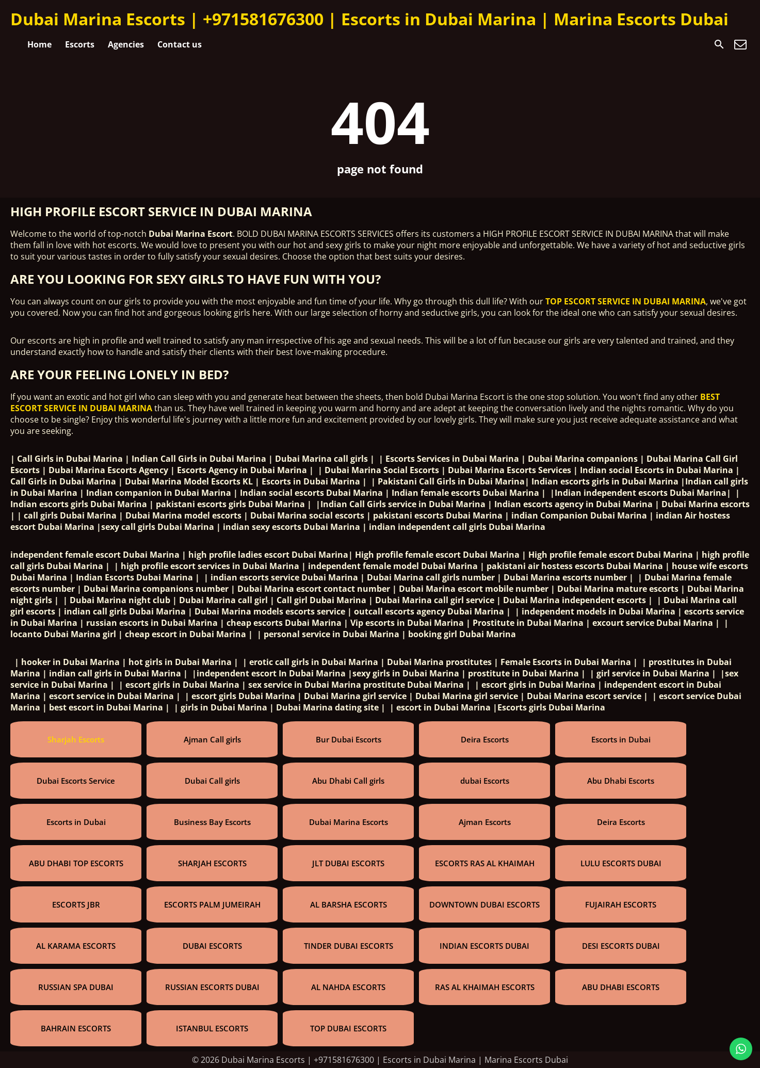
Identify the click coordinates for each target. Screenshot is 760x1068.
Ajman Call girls (212, 739)
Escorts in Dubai (621, 739)
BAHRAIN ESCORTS (76, 1028)
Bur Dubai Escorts (348, 739)
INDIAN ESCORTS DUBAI (484, 946)
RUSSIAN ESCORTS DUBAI (212, 987)
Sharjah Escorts (75, 739)
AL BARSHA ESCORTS (348, 904)
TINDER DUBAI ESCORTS (348, 946)
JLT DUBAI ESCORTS (348, 863)
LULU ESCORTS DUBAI (620, 863)
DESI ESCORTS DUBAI (621, 946)
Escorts (79, 44)
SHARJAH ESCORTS (212, 863)
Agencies (126, 44)
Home (39, 44)
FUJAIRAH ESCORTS (620, 904)
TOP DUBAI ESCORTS (348, 1028)
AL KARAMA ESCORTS (76, 946)
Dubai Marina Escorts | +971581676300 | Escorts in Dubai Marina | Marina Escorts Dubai (369, 19)
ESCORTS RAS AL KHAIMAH (485, 863)
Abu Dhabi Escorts (620, 780)
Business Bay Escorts (212, 822)
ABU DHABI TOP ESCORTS (76, 863)
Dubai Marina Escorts (348, 822)
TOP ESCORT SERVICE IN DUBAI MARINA (625, 301)
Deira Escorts (485, 739)
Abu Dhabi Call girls (348, 780)
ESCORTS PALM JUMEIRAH (212, 904)
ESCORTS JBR (76, 904)
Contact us (179, 44)
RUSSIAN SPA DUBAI (76, 987)
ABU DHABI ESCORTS (620, 987)
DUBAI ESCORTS (212, 946)
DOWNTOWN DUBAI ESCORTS (484, 904)
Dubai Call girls (212, 780)
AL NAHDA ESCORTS (348, 987)
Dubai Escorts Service (76, 780)
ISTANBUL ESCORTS (212, 1028)
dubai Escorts (484, 780)
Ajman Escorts (485, 822)
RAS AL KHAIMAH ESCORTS (485, 987)
